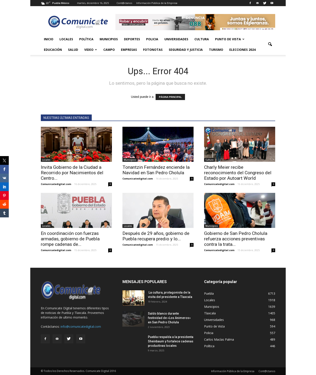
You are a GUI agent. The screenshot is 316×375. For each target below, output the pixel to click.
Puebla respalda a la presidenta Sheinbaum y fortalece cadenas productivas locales (170, 341)
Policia (152, 39)
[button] (270, 44)
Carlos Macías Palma (219, 339)
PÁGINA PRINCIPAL (170, 97)
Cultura (201, 39)
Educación (53, 50)
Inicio (48, 39)
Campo (109, 50)
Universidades (176, 39)
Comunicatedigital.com (56, 184)
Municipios (109, 39)
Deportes (132, 39)
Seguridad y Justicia (186, 50)
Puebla (209, 293)
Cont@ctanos (124, 3)
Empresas (129, 50)
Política (86, 39)
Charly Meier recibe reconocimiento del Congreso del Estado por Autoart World (237, 173)
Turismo (216, 50)
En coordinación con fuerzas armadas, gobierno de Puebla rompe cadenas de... (70, 239)
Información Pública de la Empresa (156, 3)
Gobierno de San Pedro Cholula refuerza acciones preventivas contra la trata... (235, 239)
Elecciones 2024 (242, 50)
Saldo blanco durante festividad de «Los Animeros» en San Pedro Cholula (169, 318)
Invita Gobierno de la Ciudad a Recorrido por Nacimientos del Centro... (72, 173)
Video (90, 50)
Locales (66, 39)
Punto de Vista (229, 39)
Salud (73, 50)
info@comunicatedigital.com (81, 326)
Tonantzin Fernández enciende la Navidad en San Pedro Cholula (156, 170)
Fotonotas (153, 50)
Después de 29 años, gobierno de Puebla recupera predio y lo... (155, 236)
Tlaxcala (210, 313)
